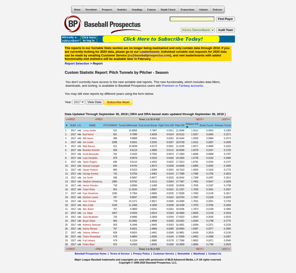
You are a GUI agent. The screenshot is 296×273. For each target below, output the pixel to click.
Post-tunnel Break (148, 125)
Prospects (107, 9)
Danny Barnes (90, 228)
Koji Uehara (89, 240)
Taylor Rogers (90, 162)
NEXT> (200, 119)
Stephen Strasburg (92, 181)
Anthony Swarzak (92, 225)
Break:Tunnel (206, 125)
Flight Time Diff (166, 125)
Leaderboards (150, 51)
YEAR (73, 125)
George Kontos (90, 173)
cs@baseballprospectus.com (149, 55)
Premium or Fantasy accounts (182, 85)
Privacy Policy (141, 253)
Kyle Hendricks (90, 193)
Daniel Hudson (90, 170)
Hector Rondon (90, 185)
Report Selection (77, 63)
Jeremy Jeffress (91, 232)
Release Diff (192, 124)
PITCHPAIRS (110, 125)
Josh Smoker (89, 201)
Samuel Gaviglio (91, 166)
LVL (79, 125)
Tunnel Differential (127, 125)
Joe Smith (88, 177)
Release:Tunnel (223, 125)
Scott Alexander (91, 154)
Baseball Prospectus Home (90, 253)
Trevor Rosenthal (91, 236)
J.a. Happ (88, 213)
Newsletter (91, 9)
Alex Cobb (88, 205)
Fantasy (151, 9)
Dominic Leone (90, 197)
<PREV (99, 119)
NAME (92, 125)
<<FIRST (70, 119)
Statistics (122, 9)
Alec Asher (88, 209)
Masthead (199, 253)
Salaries (203, 9)
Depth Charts (168, 9)
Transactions (187, 9)
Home (77, 9)
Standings (137, 9)
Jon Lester (88, 142)
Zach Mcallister (90, 217)
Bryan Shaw (89, 221)
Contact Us (214, 253)
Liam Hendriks (90, 158)
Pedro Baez (89, 244)
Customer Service (163, 253)
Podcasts (217, 9)
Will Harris (88, 138)
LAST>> (226, 119)
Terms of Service (120, 253)
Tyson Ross (89, 189)
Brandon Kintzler (91, 150)
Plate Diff (179, 125)
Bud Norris (88, 134)
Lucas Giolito (89, 130)
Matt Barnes (89, 146)
